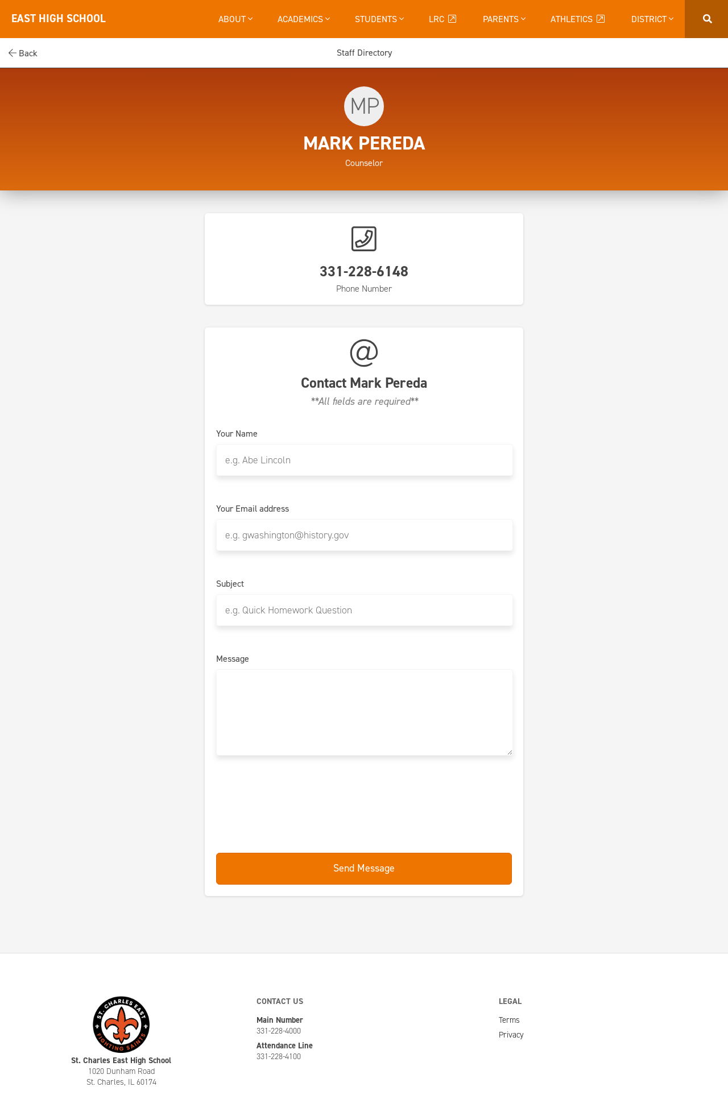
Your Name (237, 433)
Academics (304, 19)
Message (232, 658)
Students (379, 19)
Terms (509, 1020)
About (235, 19)
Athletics (578, 19)
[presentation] (364, 802)
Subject (230, 583)
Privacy (511, 1034)
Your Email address (252, 508)
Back (23, 53)
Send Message (364, 868)
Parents (504, 19)
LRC (443, 19)
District (652, 19)
